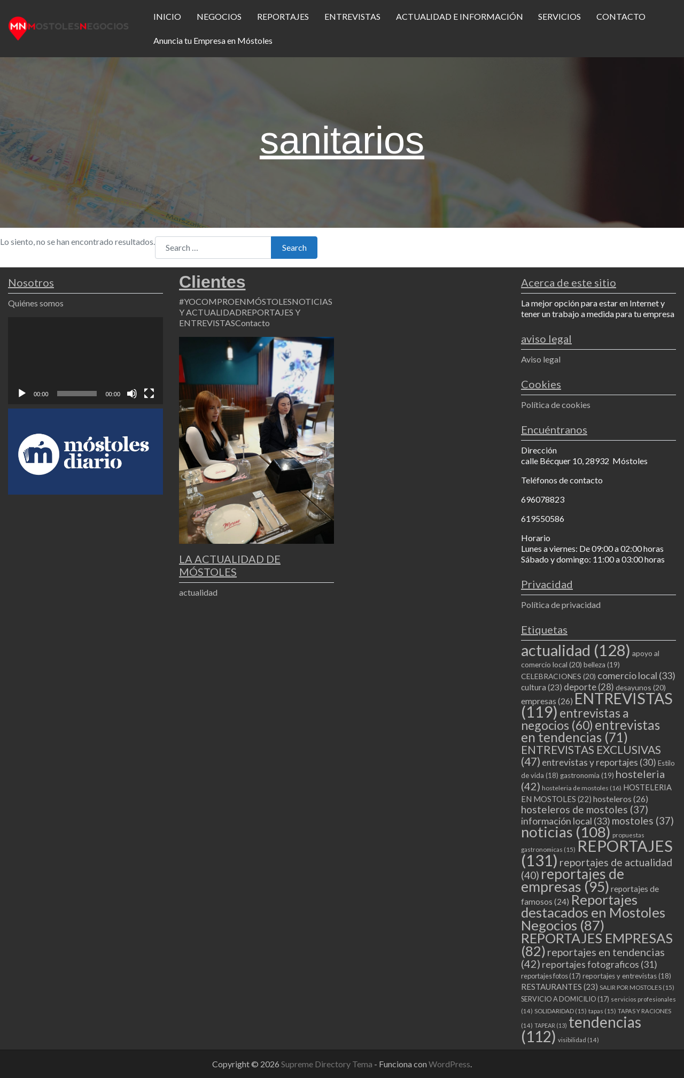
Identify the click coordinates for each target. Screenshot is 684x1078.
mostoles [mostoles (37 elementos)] (643, 820)
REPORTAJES (283, 16)
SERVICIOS (559, 16)
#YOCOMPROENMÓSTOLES (235, 301)
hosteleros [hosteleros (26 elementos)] (620, 799)
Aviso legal (541, 359)
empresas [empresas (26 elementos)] (547, 701)
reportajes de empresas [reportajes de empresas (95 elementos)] (572, 880)
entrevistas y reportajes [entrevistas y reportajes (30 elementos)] (599, 762)
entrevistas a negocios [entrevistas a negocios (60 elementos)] (575, 719)
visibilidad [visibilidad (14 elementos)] (578, 1039)
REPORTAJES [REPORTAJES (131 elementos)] (597, 852)
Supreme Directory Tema (327, 1064)
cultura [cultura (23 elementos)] (541, 687)
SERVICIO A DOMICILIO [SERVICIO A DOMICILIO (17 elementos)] (565, 999)
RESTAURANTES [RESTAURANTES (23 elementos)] (559, 986)
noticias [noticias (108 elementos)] (566, 832)
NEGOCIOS (219, 16)
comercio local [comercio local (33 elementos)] (636, 675)
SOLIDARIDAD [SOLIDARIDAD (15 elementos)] (560, 1010)
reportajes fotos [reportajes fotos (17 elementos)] (551, 976)
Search (294, 247)
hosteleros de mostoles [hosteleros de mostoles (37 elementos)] (584, 809)
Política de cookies (555, 404)
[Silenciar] (132, 393)
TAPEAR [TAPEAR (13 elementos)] (550, 1025)
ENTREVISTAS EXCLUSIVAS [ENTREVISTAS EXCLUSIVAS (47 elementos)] (591, 755)
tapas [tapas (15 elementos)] (602, 1010)
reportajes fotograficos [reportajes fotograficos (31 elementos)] (599, 964)
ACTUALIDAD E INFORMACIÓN (459, 16)
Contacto (252, 323)
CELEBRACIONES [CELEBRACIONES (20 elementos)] (558, 676)
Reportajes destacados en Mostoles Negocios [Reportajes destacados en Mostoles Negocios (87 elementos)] (593, 912)
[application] (85, 360)
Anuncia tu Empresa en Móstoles (213, 40)
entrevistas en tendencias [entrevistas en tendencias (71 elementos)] (590, 731)
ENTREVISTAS (352, 16)
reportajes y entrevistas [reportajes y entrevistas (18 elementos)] (626, 976)
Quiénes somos (36, 303)
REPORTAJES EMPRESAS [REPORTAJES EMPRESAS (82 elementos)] (597, 944)
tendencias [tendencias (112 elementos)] (581, 1029)
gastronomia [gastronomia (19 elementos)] (587, 775)
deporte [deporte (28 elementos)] (589, 687)
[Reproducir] (22, 393)
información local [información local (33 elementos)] (565, 821)
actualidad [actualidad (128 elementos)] (576, 650)
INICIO (167, 16)
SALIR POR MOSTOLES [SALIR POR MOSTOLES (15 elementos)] (637, 987)
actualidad (198, 592)
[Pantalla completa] (149, 393)
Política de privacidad (561, 604)
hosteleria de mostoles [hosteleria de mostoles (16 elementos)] (581, 788)
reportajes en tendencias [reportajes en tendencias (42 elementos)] (593, 957)
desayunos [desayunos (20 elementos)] (641, 687)
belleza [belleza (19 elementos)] (602, 664)
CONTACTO (621, 16)
